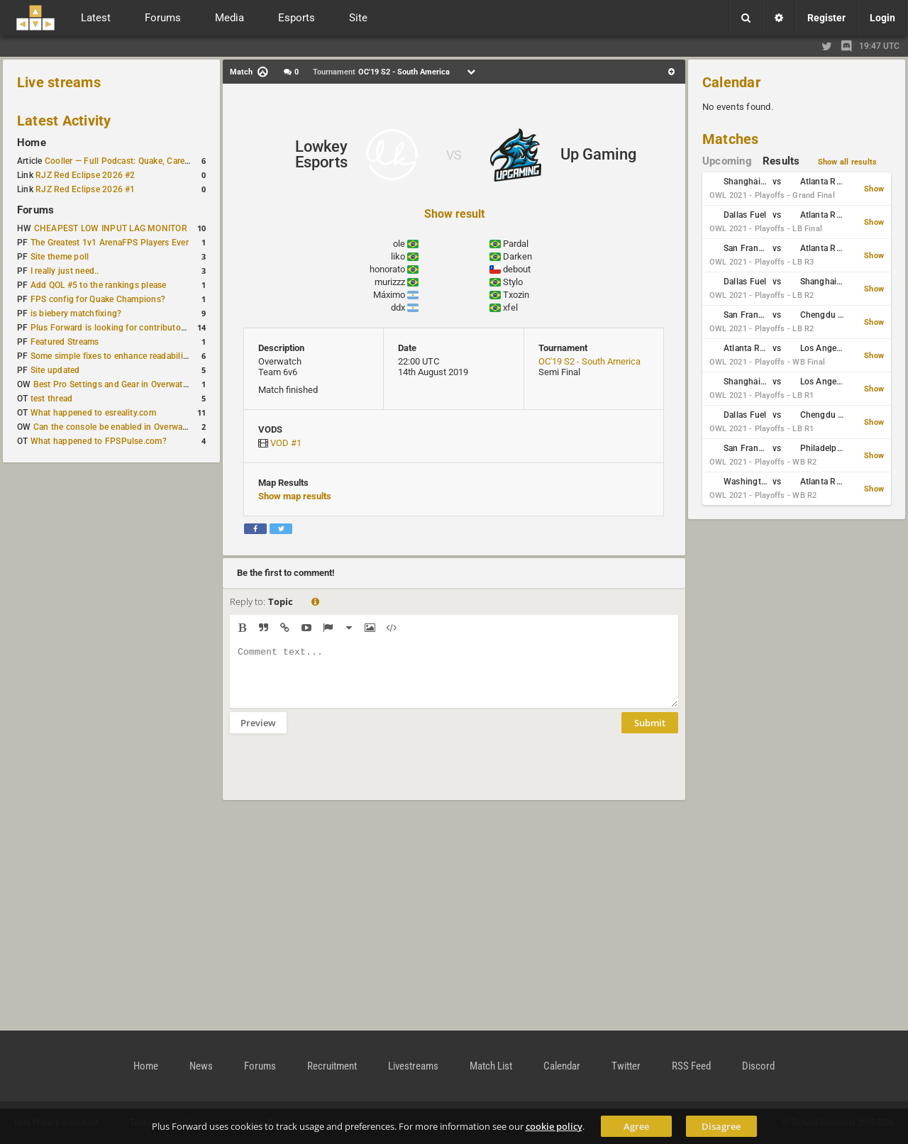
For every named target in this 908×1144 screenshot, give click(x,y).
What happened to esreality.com (93, 413)
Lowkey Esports (321, 154)
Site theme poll (60, 257)
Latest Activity (64, 120)
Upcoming (727, 161)
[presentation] (337, 776)
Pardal (515, 243)
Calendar (731, 82)
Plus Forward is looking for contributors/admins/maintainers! (151, 328)
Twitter (626, 1066)
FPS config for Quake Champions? (98, 299)
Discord (758, 1066)
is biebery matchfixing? (76, 313)
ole (399, 243)
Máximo (389, 294)
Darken (517, 256)
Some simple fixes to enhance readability (111, 356)
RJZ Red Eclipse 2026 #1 (85, 189)
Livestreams (413, 1066)
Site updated (55, 370)
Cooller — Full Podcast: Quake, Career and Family (141, 161)
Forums (35, 210)
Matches (730, 139)
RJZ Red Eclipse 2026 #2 (85, 175)
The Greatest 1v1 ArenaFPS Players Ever (110, 243)
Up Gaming (598, 154)
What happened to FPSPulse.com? (99, 441)
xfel (510, 307)
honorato (387, 269)
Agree (636, 1126)
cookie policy (554, 1126)
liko (398, 256)
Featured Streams (65, 342)
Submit (649, 733)
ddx (398, 307)
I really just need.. (65, 271)
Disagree (721, 1126)
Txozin (516, 294)
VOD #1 (285, 443)
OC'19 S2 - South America (589, 361)
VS (454, 155)
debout (517, 269)
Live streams (59, 82)
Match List (491, 1066)
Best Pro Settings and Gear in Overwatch (112, 384)
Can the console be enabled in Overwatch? (116, 427)
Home (31, 142)
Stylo (513, 282)
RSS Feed (691, 1066)
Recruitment (332, 1066)
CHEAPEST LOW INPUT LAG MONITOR (110, 228)
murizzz (390, 282)
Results (781, 161)
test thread (52, 399)
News (201, 1066)
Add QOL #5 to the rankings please (99, 285)
